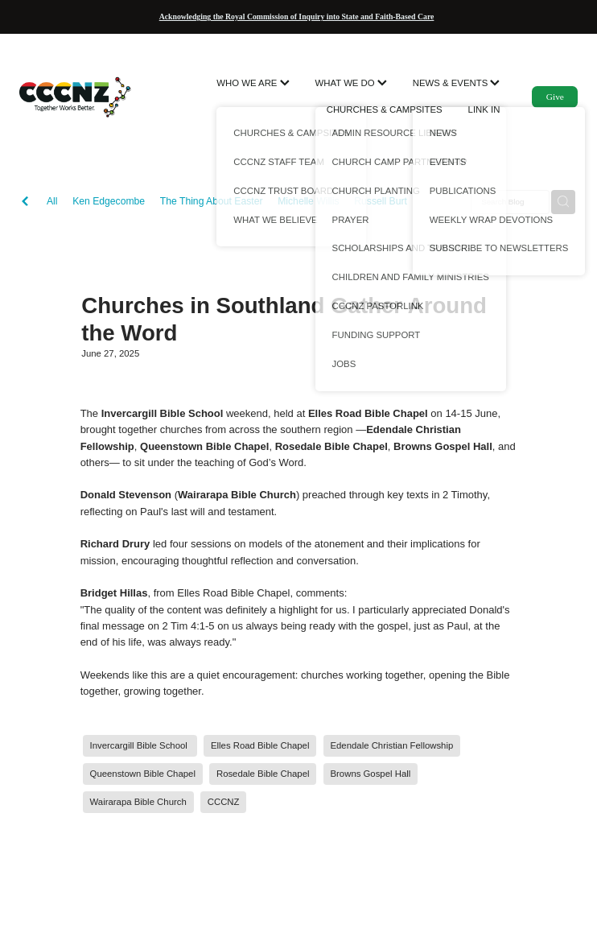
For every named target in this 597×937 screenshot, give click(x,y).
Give (555, 96)
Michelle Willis (308, 201)
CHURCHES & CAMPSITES (385, 109)
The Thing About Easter (211, 201)
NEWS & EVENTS (456, 83)
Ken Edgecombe (108, 201)
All (52, 201)
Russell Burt (380, 201)
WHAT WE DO (351, 83)
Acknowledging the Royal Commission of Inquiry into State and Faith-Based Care (296, 16)
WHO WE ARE (252, 83)
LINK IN (484, 109)
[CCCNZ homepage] (75, 96)
